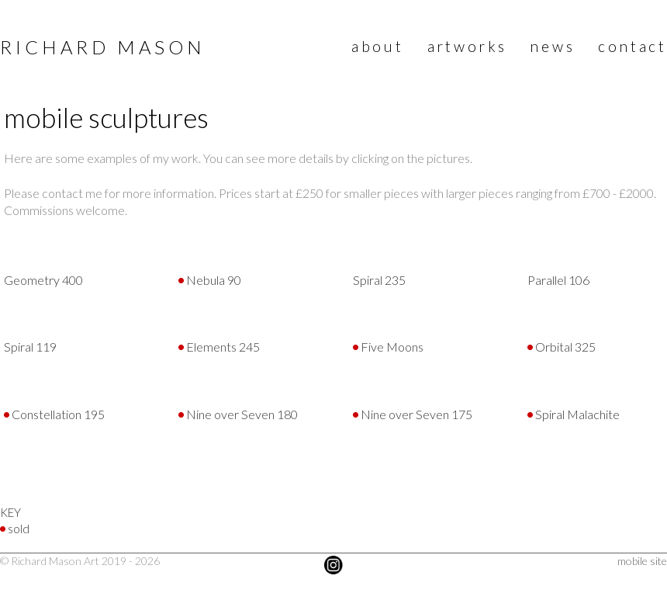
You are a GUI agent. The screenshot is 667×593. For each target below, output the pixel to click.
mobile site (642, 560)
